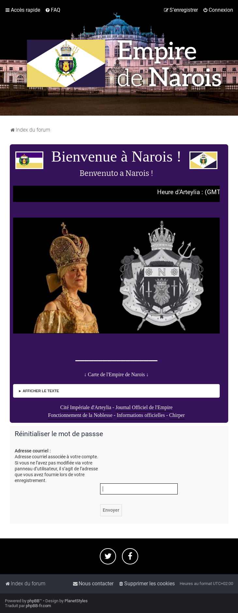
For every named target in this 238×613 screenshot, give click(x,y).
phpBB (33, 600)
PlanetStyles (76, 600)
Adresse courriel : (33, 450)
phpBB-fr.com (38, 605)
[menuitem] (52, 10)
